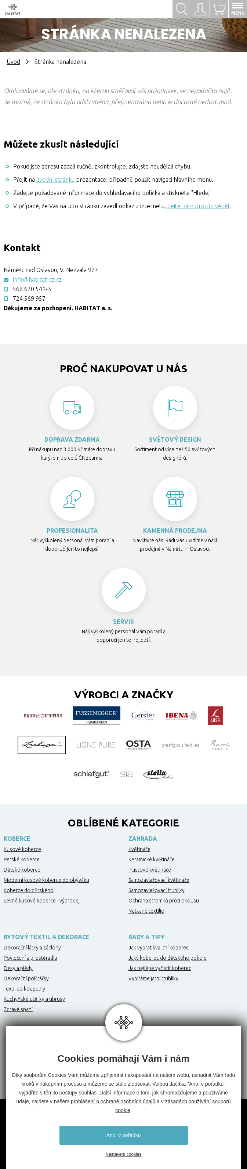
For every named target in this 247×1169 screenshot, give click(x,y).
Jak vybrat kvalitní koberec (158, 948)
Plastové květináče (149, 870)
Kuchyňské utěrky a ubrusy (34, 999)
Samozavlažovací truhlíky (156, 890)
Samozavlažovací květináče (158, 880)
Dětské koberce (22, 870)
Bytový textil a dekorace (47, 937)
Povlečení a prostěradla (30, 958)
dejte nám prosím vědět (198, 206)
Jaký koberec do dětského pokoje (167, 958)
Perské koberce (22, 859)
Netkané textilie (146, 911)
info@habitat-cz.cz (37, 279)
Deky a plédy (18, 968)
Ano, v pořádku (123, 1135)
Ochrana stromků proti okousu (163, 901)
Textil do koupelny (24, 989)
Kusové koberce (22, 849)
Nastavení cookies (123, 1154)
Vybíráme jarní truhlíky (153, 978)
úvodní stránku (55, 179)
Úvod (13, 61)
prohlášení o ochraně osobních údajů (113, 1101)
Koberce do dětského (29, 890)
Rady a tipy (146, 937)
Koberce (17, 838)
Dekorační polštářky (26, 978)
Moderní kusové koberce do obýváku (46, 880)
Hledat (181, 9)
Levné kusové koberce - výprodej (42, 901)
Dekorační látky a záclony (32, 948)
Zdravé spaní (18, 1009)
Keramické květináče (151, 859)
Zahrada (142, 838)
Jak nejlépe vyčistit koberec (159, 968)
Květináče (139, 849)
